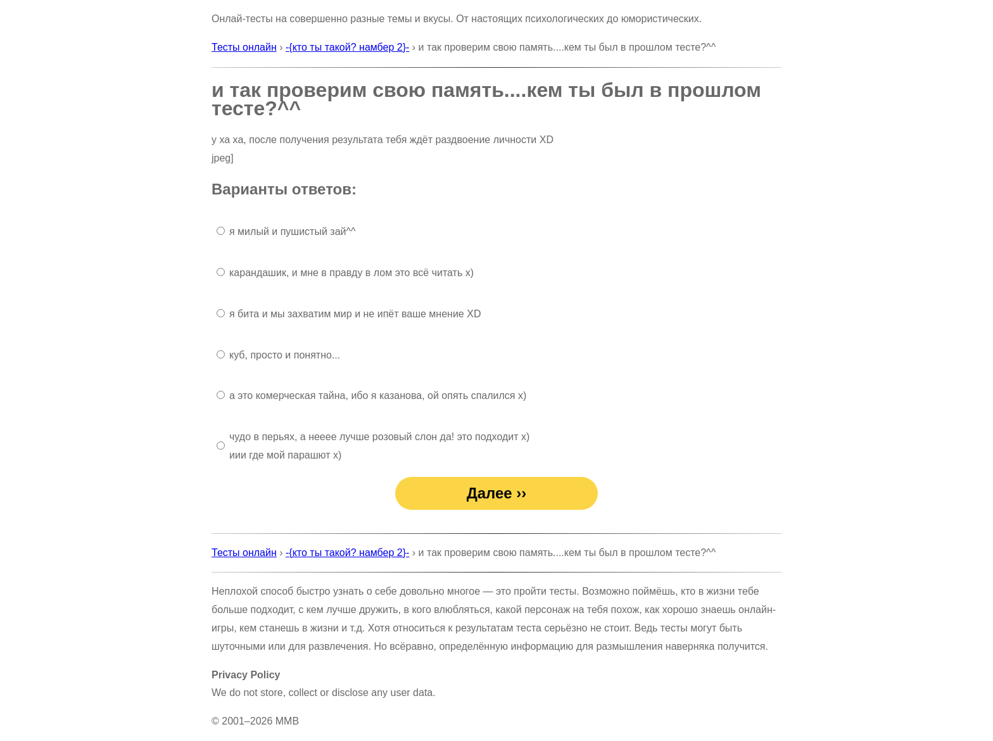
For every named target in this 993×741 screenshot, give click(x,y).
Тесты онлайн (244, 47)
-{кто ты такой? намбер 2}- (347, 47)
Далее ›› (497, 493)
